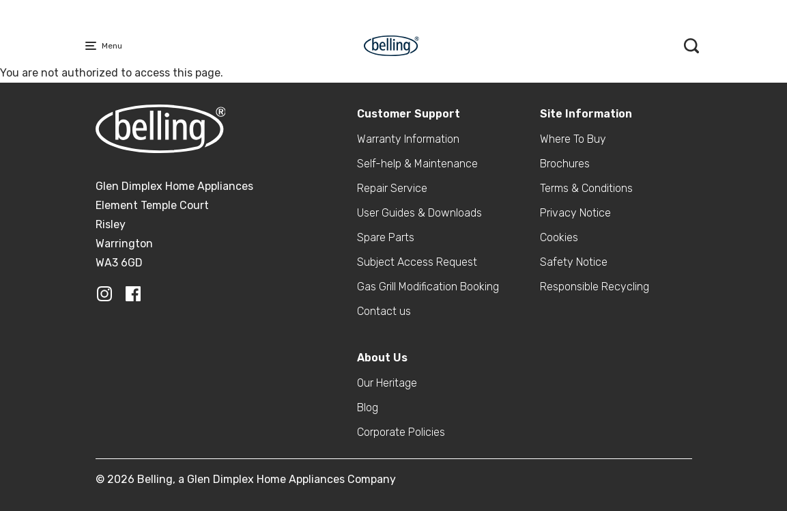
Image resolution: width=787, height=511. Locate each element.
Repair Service (392, 188)
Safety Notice (573, 261)
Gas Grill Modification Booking (428, 286)
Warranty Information (408, 139)
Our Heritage (387, 382)
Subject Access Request (417, 261)
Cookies (559, 237)
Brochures (565, 163)
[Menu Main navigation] (93, 46)
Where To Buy (573, 139)
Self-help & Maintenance (417, 163)
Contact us (384, 311)
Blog (367, 407)
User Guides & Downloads (419, 212)
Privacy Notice (575, 212)
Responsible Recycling (594, 286)
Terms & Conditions (586, 188)
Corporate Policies (401, 432)
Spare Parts (385, 237)
